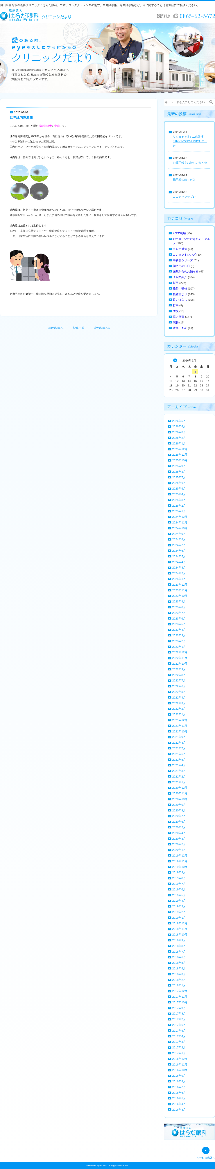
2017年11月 (179, 996)
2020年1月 (179, 849)
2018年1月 (179, 985)
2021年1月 (179, 782)
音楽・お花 (180, 328)
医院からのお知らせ (186, 271)
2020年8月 (179, 810)
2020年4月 (179, 833)
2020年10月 (179, 799)
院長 (176, 322)
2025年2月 (179, 505)
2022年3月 (179, 703)
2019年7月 (179, 883)
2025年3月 (179, 500)
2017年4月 (179, 1036)
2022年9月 (179, 669)
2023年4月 (179, 629)
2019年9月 (179, 872)
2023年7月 (179, 612)
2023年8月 (179, 607)
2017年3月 (179, 1041)
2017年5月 (179, 1030)
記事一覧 (78, 328)
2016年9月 (179, 1075)
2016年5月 (179, 1098)
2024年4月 (179, 562)
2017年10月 (179, 1002)
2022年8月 (179, 675)
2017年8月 (179, 1013)
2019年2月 (179, 912)
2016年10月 (179, 1070)
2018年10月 (179, 934)
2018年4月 (179, 968)
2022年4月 (179, 697)
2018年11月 (179, 928)
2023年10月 (179, 595)
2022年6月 (179, 686)
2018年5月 (179, 962)
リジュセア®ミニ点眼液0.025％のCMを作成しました (190, 141)
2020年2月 (179, 844)
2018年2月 (179, 979)
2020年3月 (179, 838)
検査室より (180, 294)
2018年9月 (179, 940)
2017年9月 (179, 1008)
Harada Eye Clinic (97, 1165)
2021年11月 (179, 725)
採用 (176, 282)
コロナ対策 (180, 249)
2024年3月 (179, 567)
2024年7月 (179, 545)
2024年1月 (179, 579)
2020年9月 (179, 804)
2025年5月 (179, 488)
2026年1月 (179, 443)
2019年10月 (179, 867)
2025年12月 (179, 449)
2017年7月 (179, 1019)
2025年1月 (179, 511)
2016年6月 (179, 1092)
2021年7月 (179, 748)
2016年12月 (179, 1058)
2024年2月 (179, 573)
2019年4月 (179, 900)
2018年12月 (179, 923)
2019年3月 (179, 906)
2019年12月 (179, 855)
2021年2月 (179, 776)
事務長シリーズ (183, 260)
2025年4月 (179, 494)
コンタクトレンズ (184, 254)
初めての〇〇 (181, 266)
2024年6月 (179, 550)
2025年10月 (179, 460)
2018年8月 (179, 946)
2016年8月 (179, 1081)
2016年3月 (179, 1109)
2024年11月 (179, 522)
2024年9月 (179, 533)
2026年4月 (179, 426)
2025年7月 (179, 477)
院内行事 (178, 316)
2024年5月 (179, 556)
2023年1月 (179, 646)
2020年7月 (179, 816)
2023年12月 (179, 584)
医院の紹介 (180, 277)
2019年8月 (179, 878)
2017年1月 (179, 1053)
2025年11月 (179, 454)
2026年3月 (179, 432)
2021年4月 (179, 765)
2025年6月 (179, 482)
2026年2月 (179, 437)
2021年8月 (179, 742)
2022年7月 (179, 680)
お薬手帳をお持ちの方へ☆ (190, 162)
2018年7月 (179, 951)
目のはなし (180, 299)
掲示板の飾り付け (184, 179)
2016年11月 (179, 1064)
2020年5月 (179, 827)
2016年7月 (179, 1087)
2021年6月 (179, 754)
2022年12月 (179, 652)
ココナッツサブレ (184, 196)
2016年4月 (179, 1104)
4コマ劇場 (179, 233)
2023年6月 (179, 618)
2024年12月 (179, 516)
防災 (176, 311)
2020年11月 (179, 793)
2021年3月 (179, 770)
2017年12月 (179, 991)
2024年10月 (179, 528)
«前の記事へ (55, 328)
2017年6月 (179, 1025)
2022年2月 (179, 708)
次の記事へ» (102, 328)
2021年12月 (179, 720)
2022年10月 (179, 663)
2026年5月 (179, 421)
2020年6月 (179, 821)
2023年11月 (179, 590)
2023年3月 (179, 635)
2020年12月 (179, 787)
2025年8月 (179, 471)
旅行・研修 (180, 288)
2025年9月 (179, 466)
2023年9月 (179, 601)
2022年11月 (179, 658)
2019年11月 (179, 861)
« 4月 (175, 360)
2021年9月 (179, 737)
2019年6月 (179, 889)
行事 (176, 305)
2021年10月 (179, 731)
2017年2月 (179, 1047)
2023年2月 (179, 641)
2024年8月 (179, 539)
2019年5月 (179, 895)
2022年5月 (179, 691)
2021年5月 (179, 759)
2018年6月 (179, 957)
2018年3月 (179, 974)
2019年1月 (179, 917)
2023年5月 (179, 624)
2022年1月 (179, 714)
